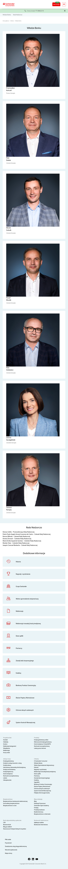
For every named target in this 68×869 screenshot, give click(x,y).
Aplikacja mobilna (39, 822)
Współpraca (6, 748)
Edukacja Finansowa (40, 803)
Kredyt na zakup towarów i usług (12, 763)
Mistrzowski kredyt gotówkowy (43, 742)
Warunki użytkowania (11, 850)
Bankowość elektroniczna (41, 820)
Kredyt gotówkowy (8, 761)
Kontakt (5, 740)
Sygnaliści (36, 782)
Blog (35, 801)
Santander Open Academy (41, 805)
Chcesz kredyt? (35, 11)
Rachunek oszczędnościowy (42, 746)
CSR (4, 822)
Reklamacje (6, 750)
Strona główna (6, 21)
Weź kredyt (56, 4)
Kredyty (36, 808)
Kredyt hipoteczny (8, 771)
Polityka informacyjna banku (42, 793)
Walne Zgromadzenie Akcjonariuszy (44, 765)
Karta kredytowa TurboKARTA (42, 744)
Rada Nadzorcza (17, 15)
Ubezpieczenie (7, 780)
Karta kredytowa (8, 774)
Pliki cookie (8, 839)
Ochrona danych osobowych (42, 788)
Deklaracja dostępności (9, 746)
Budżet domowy (38, 812)
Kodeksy (36, 780)
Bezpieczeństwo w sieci (9, 805)
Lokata (5, 778)
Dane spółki (37, 774)
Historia (36, 767)
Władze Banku (7, 15)
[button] (65, 10)
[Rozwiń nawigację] (64, 4)
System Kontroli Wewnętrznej (42, 791)
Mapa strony (8, 853)
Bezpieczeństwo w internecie (42, 814)
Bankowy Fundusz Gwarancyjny (43, 784)
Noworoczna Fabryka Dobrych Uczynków (14, 829)
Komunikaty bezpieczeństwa (11, 803)
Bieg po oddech (7, 827)
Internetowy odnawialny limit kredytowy (14, 767)
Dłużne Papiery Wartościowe (42, 786)
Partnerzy (37, 776)
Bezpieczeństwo (7, 799)
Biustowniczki (7, 824)
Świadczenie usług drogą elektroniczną (16, 846)
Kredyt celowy (7, 765)
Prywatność (8, 843)
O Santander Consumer (40, 761)
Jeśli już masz (7, 759)
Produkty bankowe (39, 810)
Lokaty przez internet (40, 748)
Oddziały (5, 742)
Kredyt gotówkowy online (41, 740)
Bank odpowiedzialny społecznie (12, 820)
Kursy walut (6, 752)
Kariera (5, 744)
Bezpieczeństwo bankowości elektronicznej (15, 801)
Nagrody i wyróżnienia (40, 769)
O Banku (12, 21)
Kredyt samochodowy (9, 769)
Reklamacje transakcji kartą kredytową (45, 771)
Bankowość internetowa (41, 824)
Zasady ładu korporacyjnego (42, 778)
